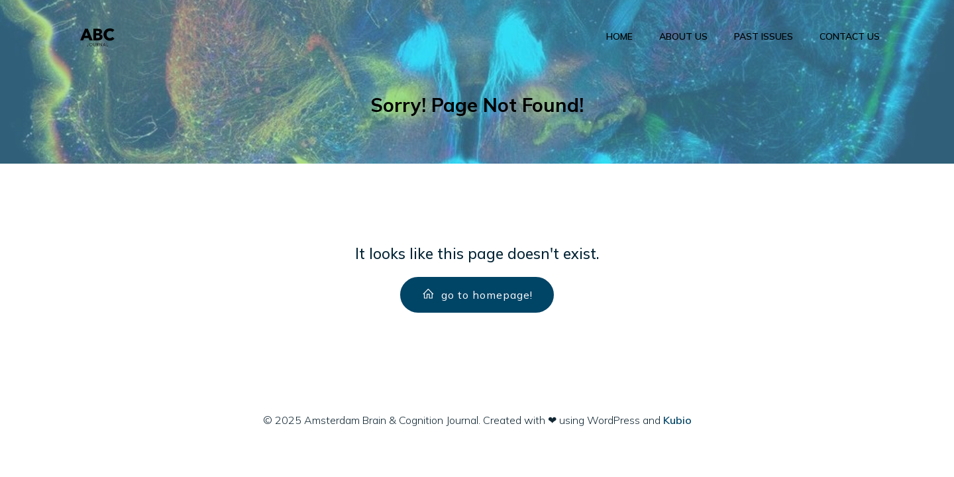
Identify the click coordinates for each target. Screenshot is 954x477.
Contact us (850, 36)
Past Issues (763, 36)
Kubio (677, 420)
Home (619, 36)
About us (683, 36)
